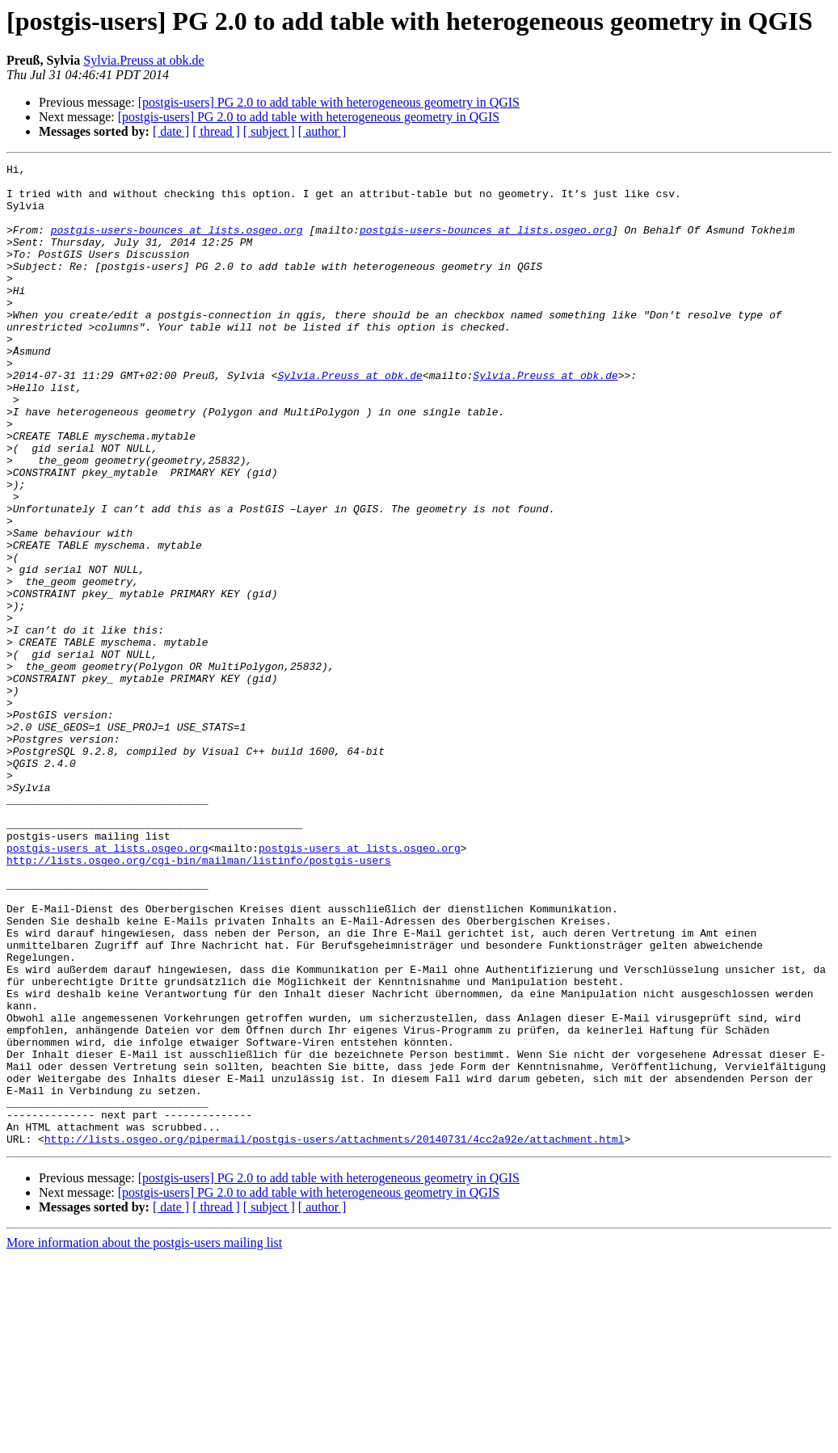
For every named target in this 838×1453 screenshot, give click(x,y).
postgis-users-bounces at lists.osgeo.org (177, 244)
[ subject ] (269, 131)
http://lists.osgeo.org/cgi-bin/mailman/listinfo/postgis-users (198, 1000)
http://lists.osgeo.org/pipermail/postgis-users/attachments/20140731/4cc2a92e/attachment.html (334, 1335)
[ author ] (322, 131)
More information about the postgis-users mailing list (144, 1439)
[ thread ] (216, 131)
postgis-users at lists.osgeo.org (107, 986)
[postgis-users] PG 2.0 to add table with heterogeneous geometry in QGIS (329, 102)
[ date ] (171, 131)
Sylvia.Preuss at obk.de (143, 60)
